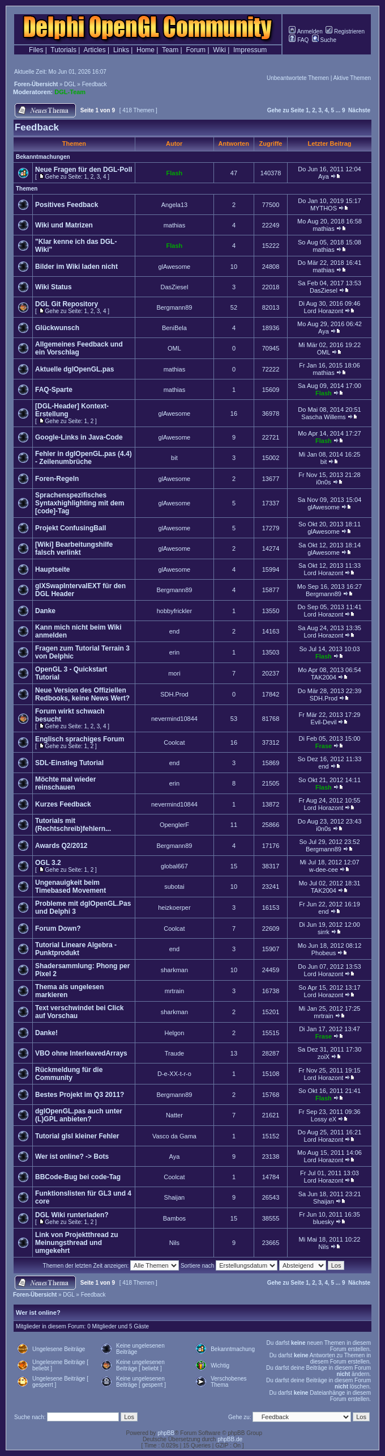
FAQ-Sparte (53, 390)
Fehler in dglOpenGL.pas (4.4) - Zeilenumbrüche (83, 458)
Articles (94, 50)
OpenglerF (174, 824)
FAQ (299, 40)
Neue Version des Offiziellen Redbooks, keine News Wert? (82, 694)
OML (174, 348)
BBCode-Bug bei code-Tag (78, 1177)
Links (121, 50)
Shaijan (174, 1197)
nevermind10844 (174, 718)
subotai (174, 886)
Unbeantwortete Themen (298, 78)
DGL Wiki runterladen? (72, 1215)
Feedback (94, 84)
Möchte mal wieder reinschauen (65, 783)
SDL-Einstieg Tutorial (69, 763)
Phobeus (323, 952)
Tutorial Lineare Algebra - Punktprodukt (76, 949)
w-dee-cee (323, 869)
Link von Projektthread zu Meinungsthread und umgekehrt (76, 1243)
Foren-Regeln (57, 479)
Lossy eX (323, 1119)
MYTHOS (323, 208)
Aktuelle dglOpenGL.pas (74, 369)
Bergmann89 (174, 307)
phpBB (165, 1433)
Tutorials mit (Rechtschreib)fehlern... (73, 825)
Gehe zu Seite (286, 110)
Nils (174, 1242)
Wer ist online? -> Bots (72, 1156)
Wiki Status (53, 287)
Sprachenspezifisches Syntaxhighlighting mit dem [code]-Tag (79, 503)
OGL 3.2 (48, 863)
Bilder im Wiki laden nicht (76, 267)
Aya (323, 176)
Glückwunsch (57, 328)
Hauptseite (52, 569)
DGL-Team (69, 91)
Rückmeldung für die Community (68, 1074)
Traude (174, 1053)
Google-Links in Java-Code (79, 437)
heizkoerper (174, 907)
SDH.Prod (174, 694)
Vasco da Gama (174, 1136)
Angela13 (174, 204)
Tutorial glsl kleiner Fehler (77, 1136)
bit (174, 457)
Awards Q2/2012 (61, 846)
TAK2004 (323, 677)
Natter (174, 1115)
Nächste (359, 110)
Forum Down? (58, 928)
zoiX (324, 1056)
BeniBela (174, 327)
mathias (175, 225)
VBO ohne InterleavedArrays (81, 1053)
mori (174, 673)
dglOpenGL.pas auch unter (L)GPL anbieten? (78, 1115)
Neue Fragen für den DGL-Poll (83, 170)
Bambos (174, 1218)
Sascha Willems (323, 416)
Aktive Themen (352, 78)
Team (170, 50)
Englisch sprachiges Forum (79, 739)
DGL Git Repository (66, 304)
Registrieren (345, 31)
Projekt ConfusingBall (70, 528)
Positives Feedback (66, 205)
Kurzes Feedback (63, 804)
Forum (196, 50)
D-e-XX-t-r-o (174, 1073)
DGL (69, 84)
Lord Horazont (324, 310)
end (174, 631)
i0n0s (323, 482)
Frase (323, 745)
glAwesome (175, 266)
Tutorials (63, 50)
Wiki (219, 50)
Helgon (174, 1032)
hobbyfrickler (174, 610)
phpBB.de (229, 1439)
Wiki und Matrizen (64, 225)
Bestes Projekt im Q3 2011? (79, 1095)
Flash (174, 173)
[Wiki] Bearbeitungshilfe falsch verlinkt (74, 548)
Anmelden (305, 31)
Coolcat (174, 742)
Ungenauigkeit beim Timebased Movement (70, 886)
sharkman (174, 970)
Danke (45, 611)
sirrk (324, 932)
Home (145, 50)
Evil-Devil (324, 722)
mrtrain (174, 990)
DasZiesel (174, 287)
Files (36, 50)
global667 (174, 866)
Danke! (46, 1033)
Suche (324, 40)
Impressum (250, 50)
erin (174, 652)
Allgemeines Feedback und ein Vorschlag (79, 348)
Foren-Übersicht (36, 84)
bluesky (323, 1221)
